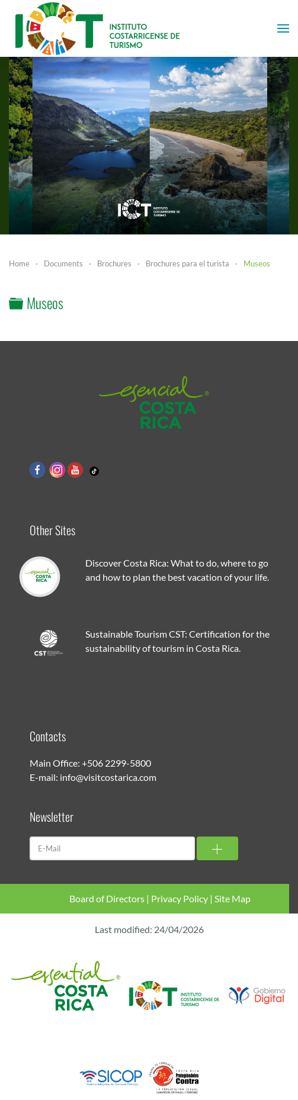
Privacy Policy (179, 898)
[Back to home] (98, 28)
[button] (283, 28)
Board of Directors (107, 898)
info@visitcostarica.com (108, 777)
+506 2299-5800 (116, 762)
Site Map (232, 898)
